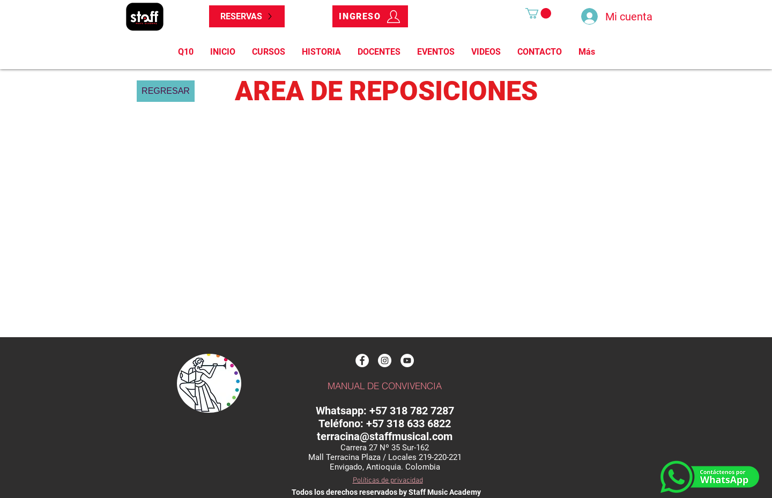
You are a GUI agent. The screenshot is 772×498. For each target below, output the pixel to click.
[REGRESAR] (166, 91)
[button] (538, 13)
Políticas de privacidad (388, 480)
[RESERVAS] (247, 16)
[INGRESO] (370, 16)
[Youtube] (407, 360)
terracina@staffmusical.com (384, 436)
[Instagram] (384, 360)
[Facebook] (362, 360)
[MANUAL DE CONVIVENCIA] (384, 386)
